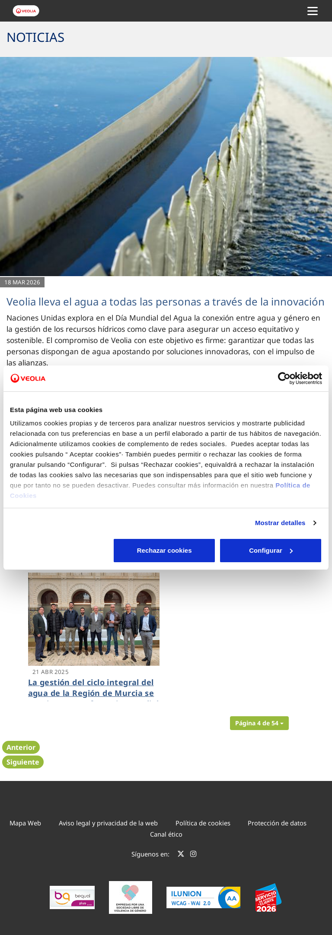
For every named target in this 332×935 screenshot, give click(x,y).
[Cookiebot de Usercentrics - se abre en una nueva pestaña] (284, 378)
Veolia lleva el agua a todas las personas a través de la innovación (165, 301)
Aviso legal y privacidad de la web (108, 823)
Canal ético (166, 834)
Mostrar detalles (280, 522)
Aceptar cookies (271, 550)
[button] (259, 723)
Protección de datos (277, 823)
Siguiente (22, 762)
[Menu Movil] (312, 11)
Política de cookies (203, 823)
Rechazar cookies (60, 550)
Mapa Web (25, 823)
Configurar (166, 550)
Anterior (20, 747)
